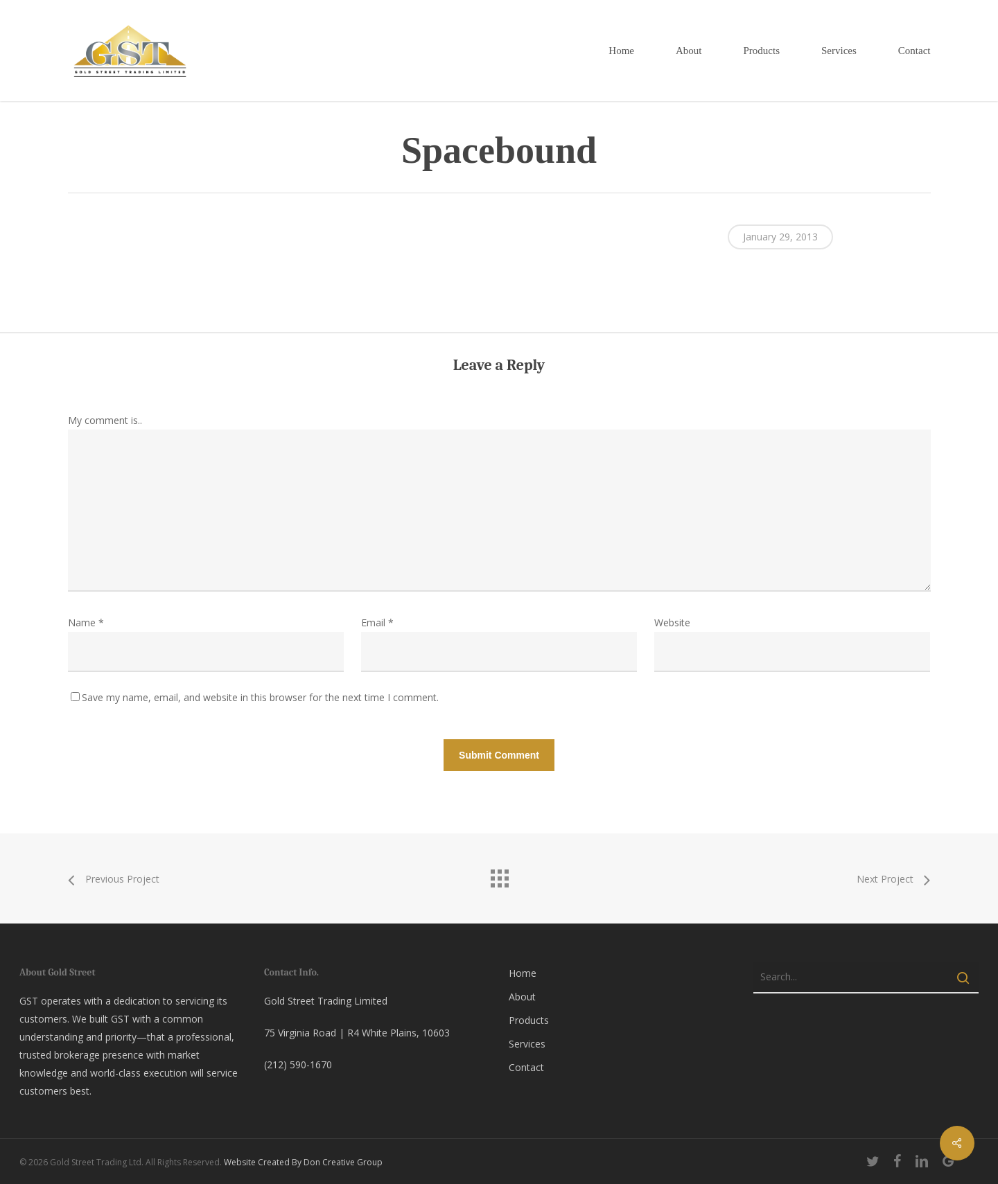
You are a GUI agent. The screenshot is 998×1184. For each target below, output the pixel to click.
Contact (526, 1067)
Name (86, 622)
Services (527, 1043)
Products (529, 1020)
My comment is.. (105, 420)
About (522, 996)
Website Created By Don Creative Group (303, 1162)
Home (522, 973)
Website (672, 622)
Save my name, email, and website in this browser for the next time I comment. (260, 697)
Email (377, 622)
